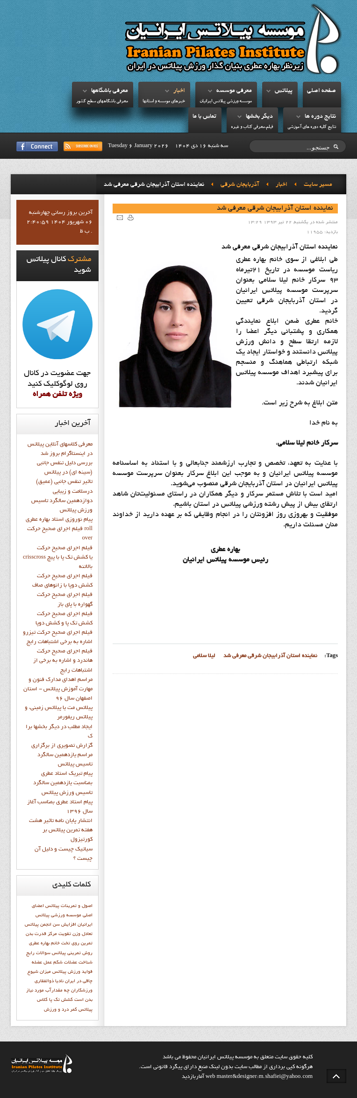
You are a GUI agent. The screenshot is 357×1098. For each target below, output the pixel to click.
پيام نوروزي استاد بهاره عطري (59, 520)
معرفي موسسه (234, 91)
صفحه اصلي (321, 91)
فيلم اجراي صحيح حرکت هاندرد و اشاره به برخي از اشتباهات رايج (63, 661)
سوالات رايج (38, 953)
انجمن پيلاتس (38, 925)
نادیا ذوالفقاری (49, 981)
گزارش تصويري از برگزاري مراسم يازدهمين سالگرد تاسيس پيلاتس (62, 755)
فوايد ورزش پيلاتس (72, 972)
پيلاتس (284, 91)
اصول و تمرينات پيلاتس (69, 906)
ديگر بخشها (259, 116)
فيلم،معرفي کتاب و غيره (252, 127)
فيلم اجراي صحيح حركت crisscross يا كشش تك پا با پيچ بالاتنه (58, 557)
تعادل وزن (82, 934)
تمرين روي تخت (77, 943)
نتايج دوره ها (320, 116)
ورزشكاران (82, 990)
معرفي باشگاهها (109, 91)
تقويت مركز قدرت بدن (48, 934)
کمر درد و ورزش (60, 1010)
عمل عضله (42, 962)
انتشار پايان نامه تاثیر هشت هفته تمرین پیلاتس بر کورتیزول (61, 830)
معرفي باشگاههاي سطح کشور (102, 101)
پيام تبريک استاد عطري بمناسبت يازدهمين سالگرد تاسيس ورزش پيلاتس (63, 783)
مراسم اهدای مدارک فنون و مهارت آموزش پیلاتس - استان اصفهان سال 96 (58, 689)
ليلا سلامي (204, 656)
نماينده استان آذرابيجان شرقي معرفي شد (275, 208)
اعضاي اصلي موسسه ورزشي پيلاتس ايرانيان (62, 915)
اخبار (179, 91)
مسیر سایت (318, 185)
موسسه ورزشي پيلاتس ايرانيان (226, 101)
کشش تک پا (61, 1000)
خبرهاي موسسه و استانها (164, 101)
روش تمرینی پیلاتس (72, 953)
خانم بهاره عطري (44, 943)
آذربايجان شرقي (240, 185)
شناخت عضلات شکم (73, 962)
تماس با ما (204, 116)
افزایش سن (64, 925)
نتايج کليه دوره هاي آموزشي (311, 127)
